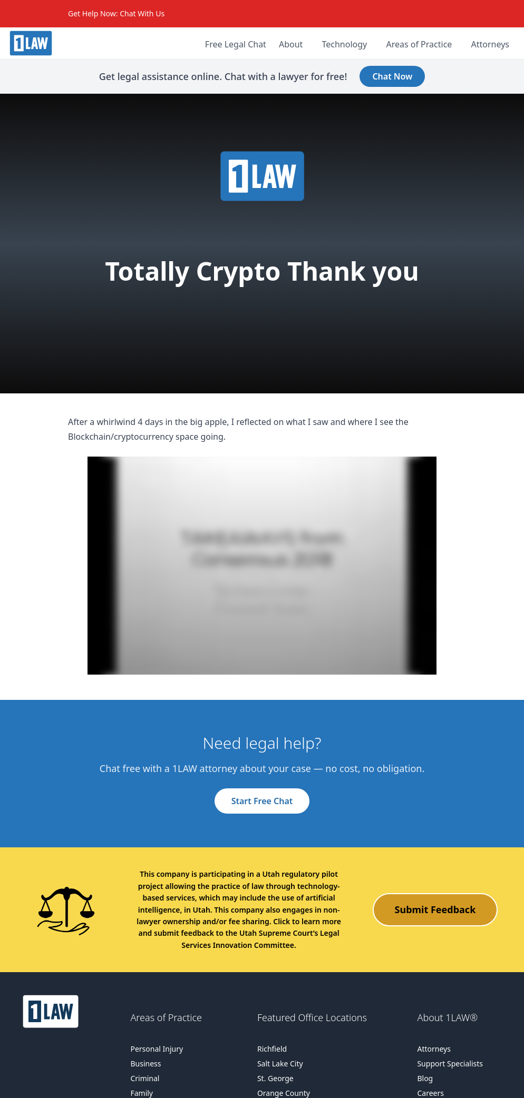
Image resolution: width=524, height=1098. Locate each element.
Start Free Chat (262, 801)
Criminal (144, 1078)
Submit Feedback (435, 909)
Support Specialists (450, 1064)
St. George (275, 1078)
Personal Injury (156, 1049)
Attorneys (433, 1049)
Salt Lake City (280, 1064)
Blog (425, 1078)
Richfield (272, 1049)
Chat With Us (142, 13)
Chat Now (392, 76)
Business (145, 1064)
